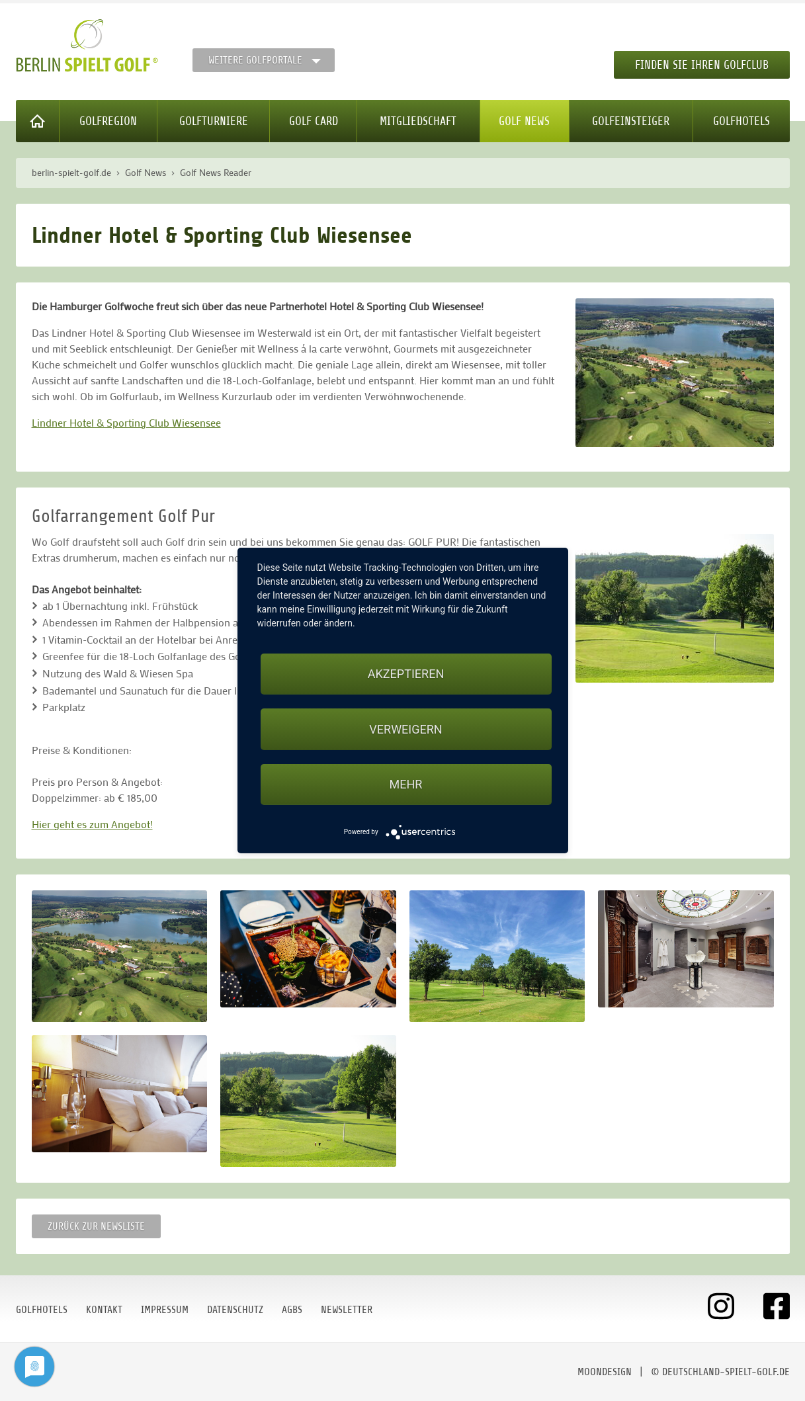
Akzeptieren (406, 674)
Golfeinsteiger (630, 121)
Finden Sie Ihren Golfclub (702, 64)
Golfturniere (213, 121)
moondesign (604, 1372)
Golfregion (108, 121)
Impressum (165, 1310)
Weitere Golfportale (255, 60)
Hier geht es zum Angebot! (92, 824)
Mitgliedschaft (418, 121)
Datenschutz (235, 1310)
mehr (406, 784)
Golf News (524, 121)
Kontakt (104, 1310)
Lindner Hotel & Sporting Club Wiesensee (126, 422)
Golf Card (313, 121)
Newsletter (346, 1310)
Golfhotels (741, 121)
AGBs (292, 1310)
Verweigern (405, 729)
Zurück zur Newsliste (96, 1226)
